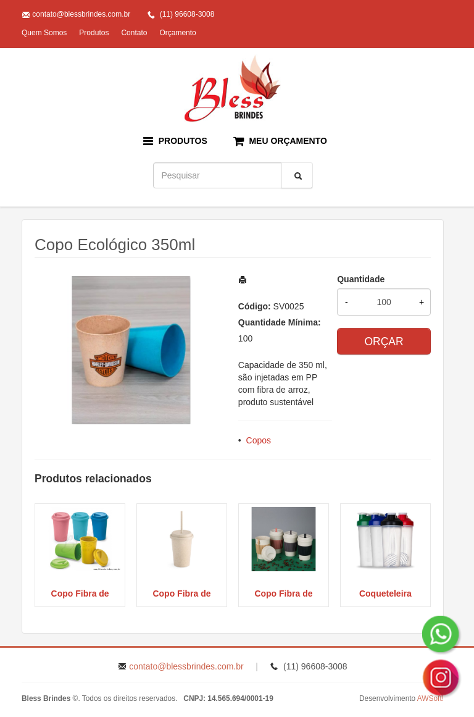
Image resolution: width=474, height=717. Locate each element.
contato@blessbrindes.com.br (81, 14)
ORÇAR (383, 341)
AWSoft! (430, 698)
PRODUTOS (175, 141)
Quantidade (361, 279)
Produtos (94, 32)
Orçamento (177, 32)
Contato (134, 32)
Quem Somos (44, 32)
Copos (258, 440)
